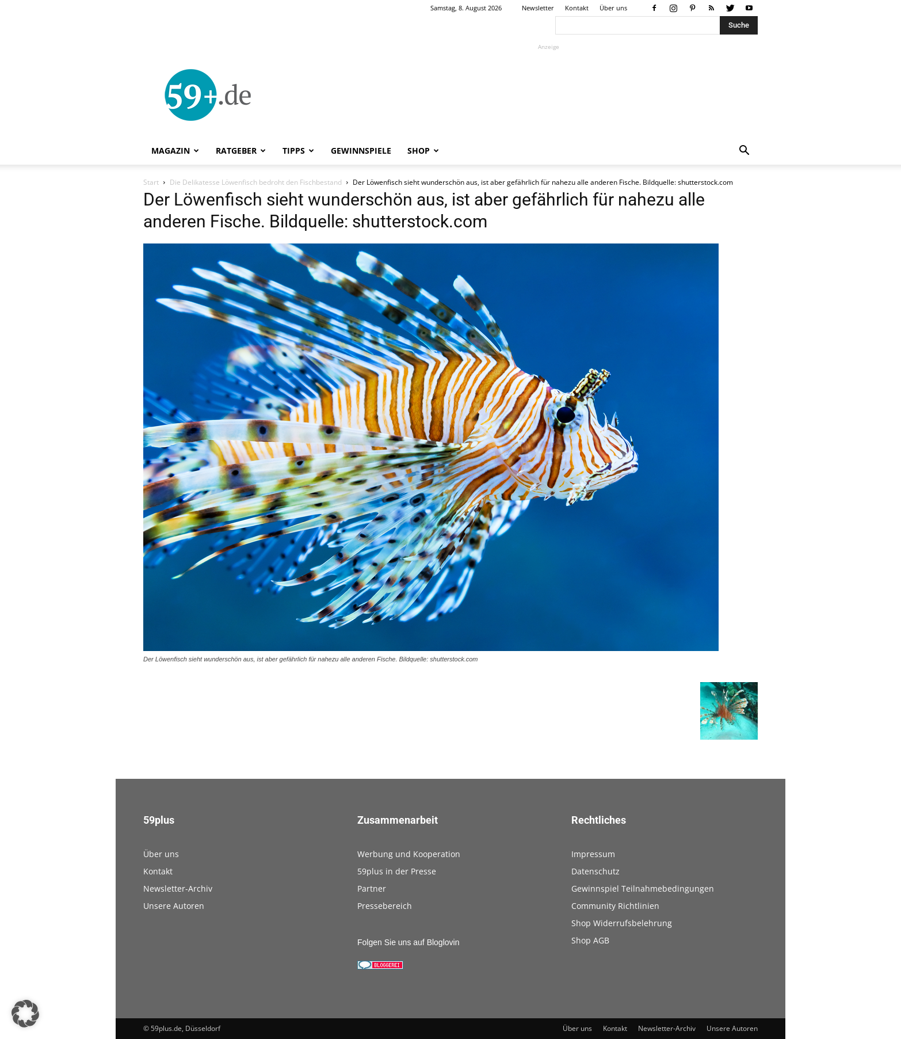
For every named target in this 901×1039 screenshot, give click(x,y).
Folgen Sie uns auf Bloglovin (408, 942)
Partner (371, 888)
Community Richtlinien (615, 905)
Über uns (613, 7)
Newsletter (538, 7)
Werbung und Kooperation (408, 853)
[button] (744, 151)
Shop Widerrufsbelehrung (621, 923)
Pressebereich (384, 905)
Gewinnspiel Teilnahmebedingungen (642, 888)
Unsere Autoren (173, 905)
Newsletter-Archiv (177, 888)
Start (151, 182)
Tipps (298, 150)
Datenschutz (595, 871)
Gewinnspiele (361, 150)
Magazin (175, 150)
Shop (423, 150)
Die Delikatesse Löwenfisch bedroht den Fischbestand (256, 182)
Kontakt (577, 7)
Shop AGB (590, 940)
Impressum (593, 853)
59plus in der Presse (396, 871)
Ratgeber (241, 150)
